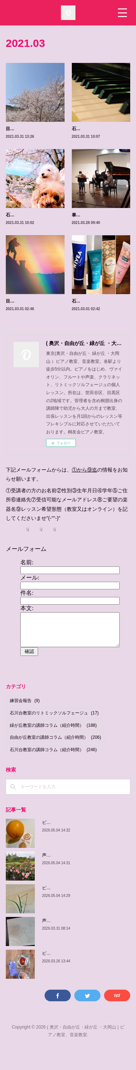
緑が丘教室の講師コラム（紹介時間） (53, 748)
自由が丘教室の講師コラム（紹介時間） (55, 761)
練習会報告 (25, 724)
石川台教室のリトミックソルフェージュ (54, 736)
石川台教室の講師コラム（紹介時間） (53, 773)
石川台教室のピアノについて (100, 128)
